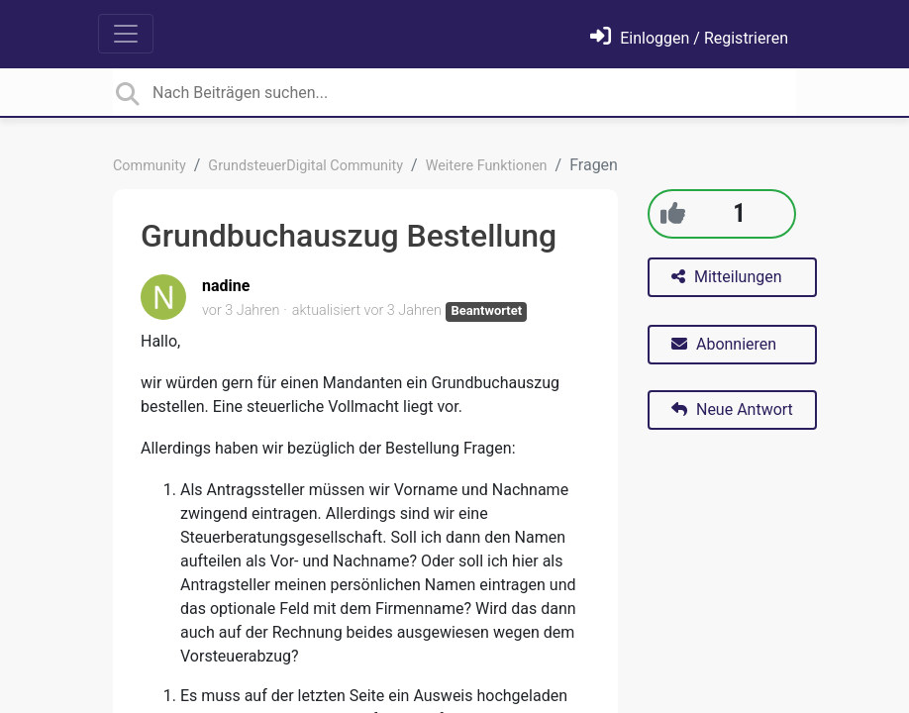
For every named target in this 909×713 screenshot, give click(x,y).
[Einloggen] (689, 38)
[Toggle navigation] (125, 33)
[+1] (672, 213)
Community (149, 165)
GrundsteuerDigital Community (305, 165)
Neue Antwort (732, 409)
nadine (226, 285)
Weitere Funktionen (487, 165)
